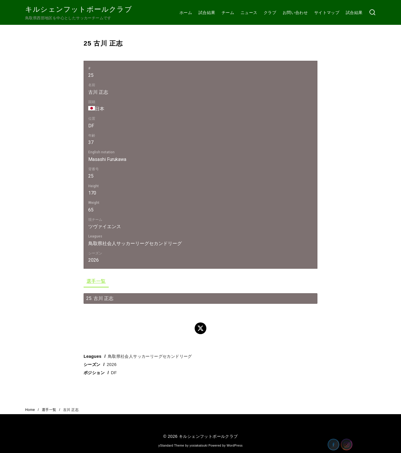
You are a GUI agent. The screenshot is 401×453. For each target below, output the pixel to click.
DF (114, 372)
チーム (228, 12)
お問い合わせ (295, 12)
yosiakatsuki (199, 445)
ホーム (185, 12)
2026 (112, 364)
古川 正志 (71, 410)
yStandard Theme (171, 445)
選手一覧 (96, 281)
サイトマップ (326, 12)
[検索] (372, 13)
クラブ (270, 12)
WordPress (235, 445)
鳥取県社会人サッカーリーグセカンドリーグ (150, 356)
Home (30, 410)
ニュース (249, 12)
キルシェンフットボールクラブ (78, 9)
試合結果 (206, 12)
